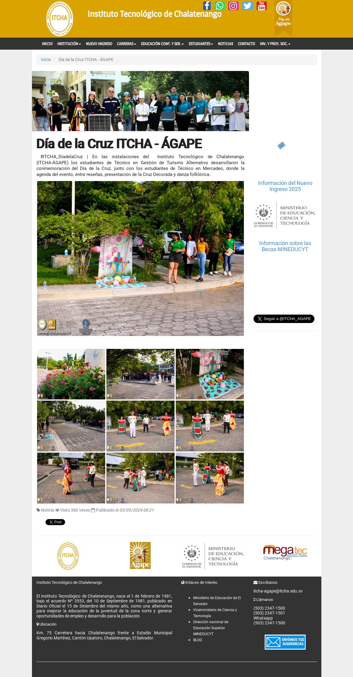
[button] (48, 101)
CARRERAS (126, 43)
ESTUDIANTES (201, 43)
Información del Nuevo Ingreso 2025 (285, 186)
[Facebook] (207, 6)
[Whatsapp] (219, 6)
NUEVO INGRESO (99, 43)
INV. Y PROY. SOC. (275, 43)
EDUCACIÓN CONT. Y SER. (162, 43)
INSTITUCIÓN (69, 43)
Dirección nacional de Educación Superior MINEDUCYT (210, 628)
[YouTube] (262, 6)
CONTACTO (246, 43)
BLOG (197, 640)
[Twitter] (247, 6)
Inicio (46, 59)
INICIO (47, 43)
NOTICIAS (225, 43)
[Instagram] (233, 6)
